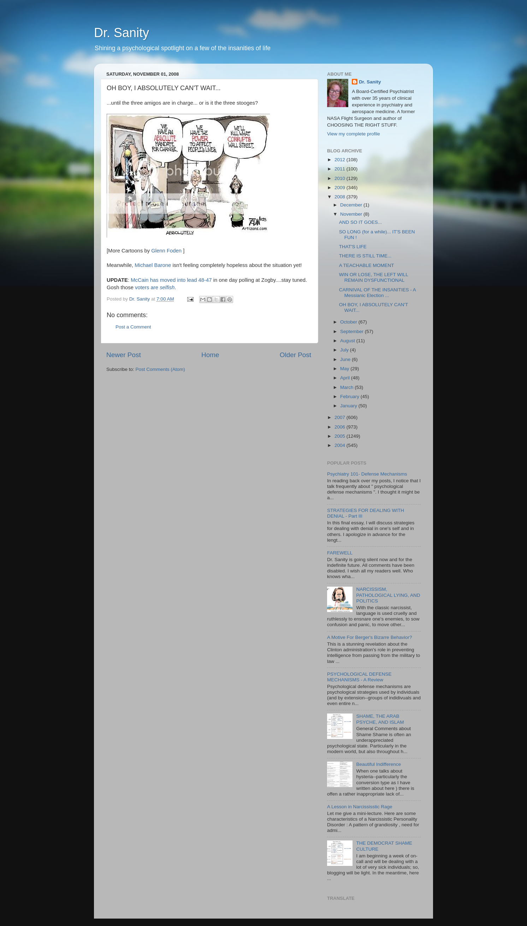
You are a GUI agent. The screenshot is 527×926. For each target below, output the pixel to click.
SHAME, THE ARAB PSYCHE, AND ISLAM (380, 719)
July (345, 350)
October (349, 322)
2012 (340, 159)
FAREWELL (340, 552)
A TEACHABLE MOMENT (366, 265)
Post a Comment (133, 327)
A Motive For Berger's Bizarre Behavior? (369, 637)
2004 (340, 445)
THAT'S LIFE (353, 246)
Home (210, 355)
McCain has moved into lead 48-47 (172, 280)
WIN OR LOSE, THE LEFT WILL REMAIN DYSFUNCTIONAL (373, 277)
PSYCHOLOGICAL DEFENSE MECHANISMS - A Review (359, 676)
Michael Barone (153, 265)
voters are (154, 287)
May (345, 368)
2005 (340, 436)
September (352, 331)
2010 (340, 178)
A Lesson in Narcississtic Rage (359, 806)
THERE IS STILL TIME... (365, 255)
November (351, 214)
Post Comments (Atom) (160, 369)
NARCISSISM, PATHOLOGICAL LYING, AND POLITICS (388, 595)
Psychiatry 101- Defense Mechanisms (367, 474)
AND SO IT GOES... (360, 222)
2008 (340, 196)
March (347, 387)
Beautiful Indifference (378, 764)
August (348, 340)
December (351, 205)
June (346, 359)
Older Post (295, 355)
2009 (340, 187)
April (345, 377)
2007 (340, 417)
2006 (340, 427)
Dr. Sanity (121, 32)
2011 (340, 168)
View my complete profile (353, 133)
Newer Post (123, 355)
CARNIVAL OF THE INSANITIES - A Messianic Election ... (377, 292)
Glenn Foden (166, 251)
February (350, 396)
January (349, 405)
